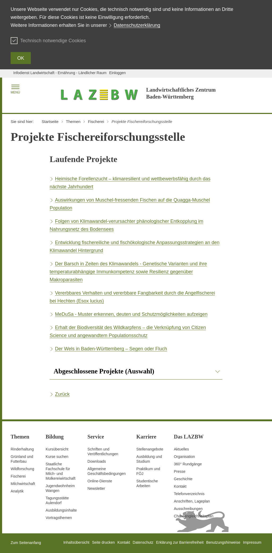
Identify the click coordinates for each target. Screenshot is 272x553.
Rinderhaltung (22, 449)
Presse (180, 471)
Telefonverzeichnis (189, 494)
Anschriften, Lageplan (192, 501)
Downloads (96, 461)
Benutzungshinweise (223, 542)
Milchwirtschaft (23, 484)
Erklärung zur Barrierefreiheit (179, 542)
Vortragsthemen (59, 518)
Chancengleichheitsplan (194, 516)
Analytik (17, 491)
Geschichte (183, 479)
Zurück (62, 394)
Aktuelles (181, 449)
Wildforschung (22, 469)
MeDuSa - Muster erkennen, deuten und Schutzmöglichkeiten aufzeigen (131, 314)
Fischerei (18, 476)
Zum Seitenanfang (26, 543)
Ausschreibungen (188, 509)
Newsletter (96, 488)
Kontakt (180, 486)
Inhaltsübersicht (76, 542)
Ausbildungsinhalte (61, 510)
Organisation (184, 456)
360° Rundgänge (188, 464)
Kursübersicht (57, 449)
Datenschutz (143, 542)
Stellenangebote (149, 449)
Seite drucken (103, 542)
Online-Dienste (99, 481)
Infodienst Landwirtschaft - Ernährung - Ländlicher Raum (60, 73)
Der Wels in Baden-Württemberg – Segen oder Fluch (111, 348)
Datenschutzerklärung (137, 25)
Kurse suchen (57, 456)
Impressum (252, 542)
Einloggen (117, 73)
